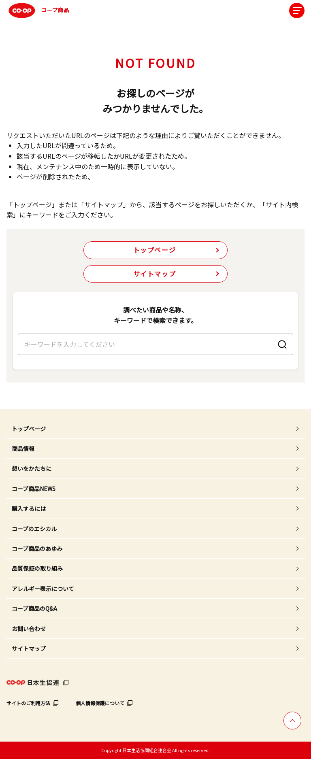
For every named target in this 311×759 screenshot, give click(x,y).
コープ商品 (37, 10)
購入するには (29, 508)
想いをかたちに (31, 468)
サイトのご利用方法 (28, 702)
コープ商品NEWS (33, 489)
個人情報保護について (100, 702)
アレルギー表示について (43, 589)
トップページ (154, 250)
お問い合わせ (29, 629)
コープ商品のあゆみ (37, 548)
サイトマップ (154, 274)
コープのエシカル (34, 529)
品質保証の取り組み (37, 568)
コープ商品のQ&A (34, 608)
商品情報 (23, 448)
